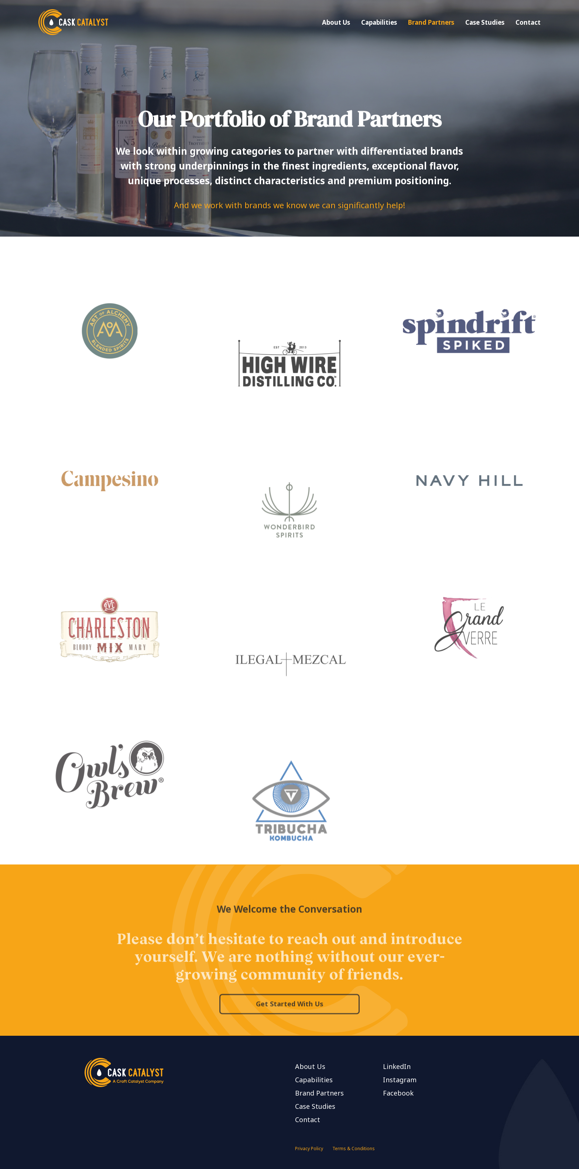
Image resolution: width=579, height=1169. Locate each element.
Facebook (398, 1093)
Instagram (400, 1079)
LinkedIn (397, 1066)
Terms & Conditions (353, 1148)
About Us (336, 22)
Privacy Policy (309, 1148)
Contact (528, 22)
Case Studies (484, 22)
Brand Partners (431, 22)
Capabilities (379, 22)
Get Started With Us (289, 1025)
